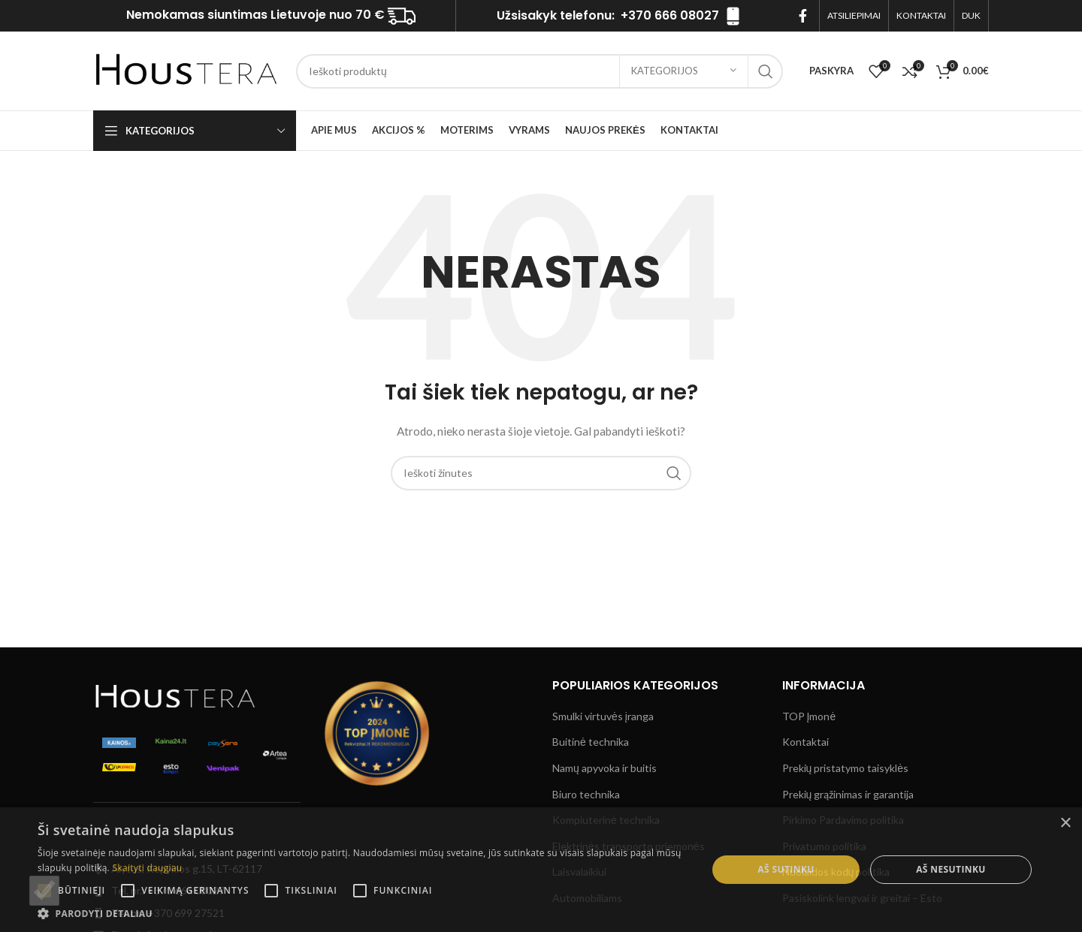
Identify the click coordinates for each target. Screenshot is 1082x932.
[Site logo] (187, 69)
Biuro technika (586, 794)
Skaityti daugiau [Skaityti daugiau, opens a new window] (147, 867)
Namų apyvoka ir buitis (604, 768)
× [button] (1065, 823)
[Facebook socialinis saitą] (803, 16)
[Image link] (175, 694)
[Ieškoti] (539, 71)
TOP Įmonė (809, 716)
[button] (363, 913)
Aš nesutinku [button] (951, 869)
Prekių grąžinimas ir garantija (848, 794)
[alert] (541, 869)
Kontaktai (805, 741)
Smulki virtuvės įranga (603, 716)
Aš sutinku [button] (785, 869)
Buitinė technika (590, 741)
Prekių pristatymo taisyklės (845, 768)
